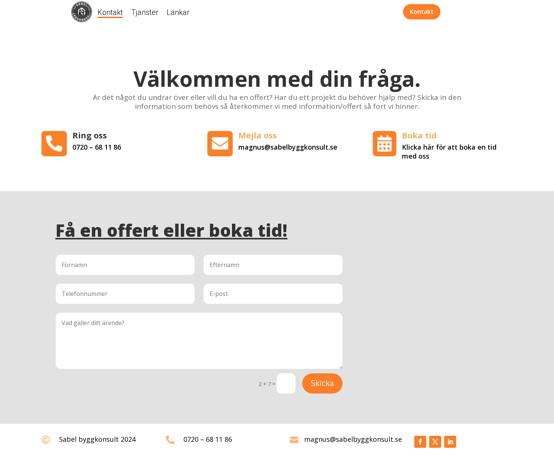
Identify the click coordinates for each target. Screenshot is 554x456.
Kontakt (110, 13)
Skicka (322, 383)
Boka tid (419, 135)
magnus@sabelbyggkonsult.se (353, 439)
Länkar (178, 13)
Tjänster (144, 13)
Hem (81, 13)
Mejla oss (257, 135)
